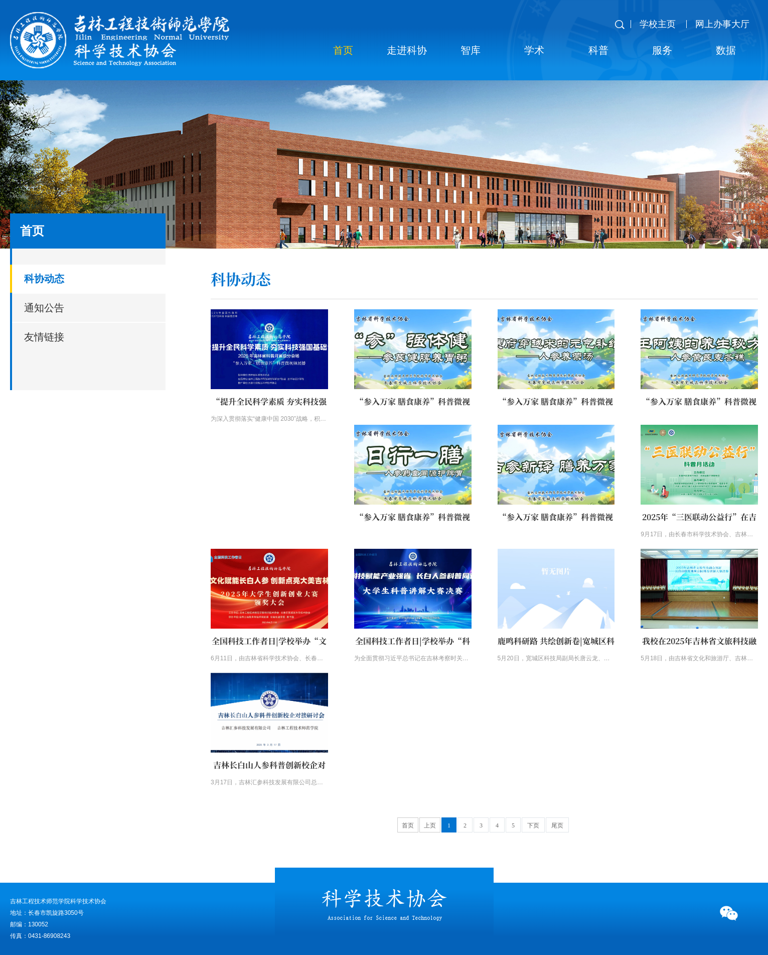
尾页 (557, 825)
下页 (533, 825)
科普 (598, 50)
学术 (534, 50)
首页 (343, 50)
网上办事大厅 (722, 24)
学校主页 (658, 24)
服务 (662, 50)
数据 (726, 50)
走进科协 (407, 50)
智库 (470, 50)
